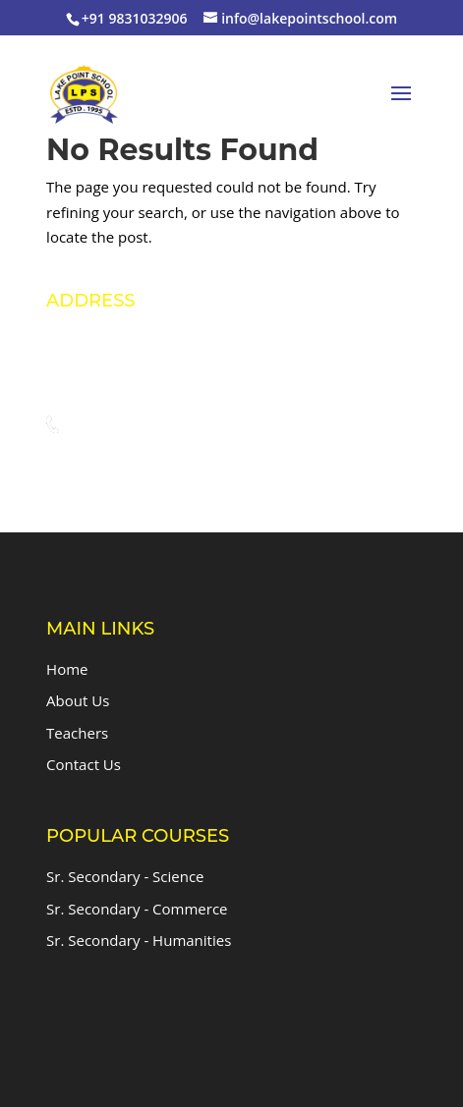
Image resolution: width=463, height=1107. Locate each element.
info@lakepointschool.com (173, 462)
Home (66, 669)
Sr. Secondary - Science (124, 876)
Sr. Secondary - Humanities (138, 940)
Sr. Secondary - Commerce (136, 908)
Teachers (77, 733)
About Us (77, 700)
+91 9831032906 (139, 425)
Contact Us (83, 764)
